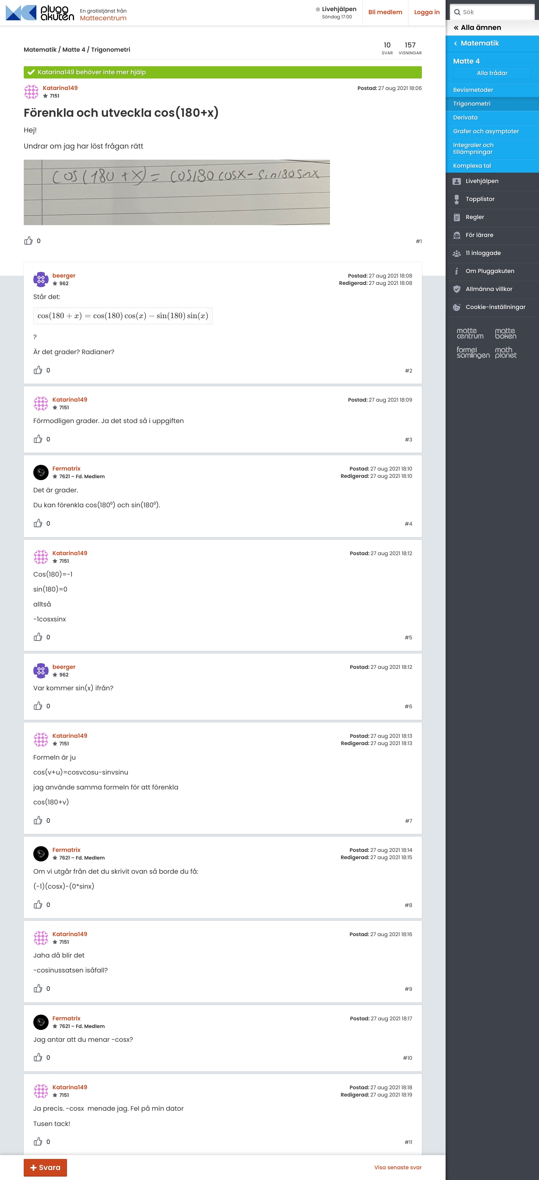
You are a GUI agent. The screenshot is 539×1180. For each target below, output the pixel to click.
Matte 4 (73, 50)
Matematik (40, 50)
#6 (408, 697)
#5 (408, 628)
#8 (408, 895)
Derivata (465, 118)
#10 (407, 1048)
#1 (419, 241)
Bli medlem (386, 12)
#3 (408, 430)
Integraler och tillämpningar (473, 148)
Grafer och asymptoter (486, 131)
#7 (408, 811)
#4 (408, 514)
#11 (408, 1132)
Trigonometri (110, 50)
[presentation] (118, 312)
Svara (49, 1167)
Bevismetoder (473, 90)
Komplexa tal (472, 166)
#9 (408, 979)
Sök (457, 12)
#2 (408, 361)
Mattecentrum (103, 18)
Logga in (427, 12)
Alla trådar (492, 73)
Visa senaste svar (398, 1167)
